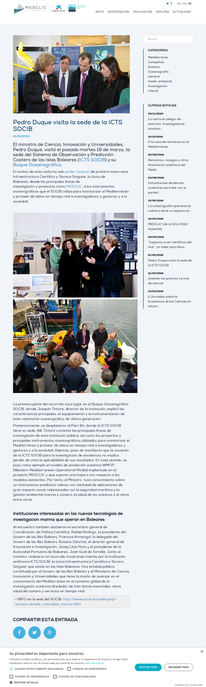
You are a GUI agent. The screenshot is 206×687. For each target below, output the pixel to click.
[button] (70, 682)
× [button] (201, 651)
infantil (153, 91)
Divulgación (142, 11)
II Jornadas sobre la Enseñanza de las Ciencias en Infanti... (169, 301)
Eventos (154, 67)
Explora (162, 11)
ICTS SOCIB (92, 160)
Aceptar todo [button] (148, 667)
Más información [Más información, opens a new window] (94, 663)
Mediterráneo (158, 57)
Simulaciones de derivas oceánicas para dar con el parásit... (167, 187)
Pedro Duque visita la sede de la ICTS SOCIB (67, 126)
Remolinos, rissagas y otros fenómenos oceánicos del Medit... (168, 165)
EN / (180, 3)
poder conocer (77, 172)
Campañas (156, 62)
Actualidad (182, 11)
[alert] (103, 667)
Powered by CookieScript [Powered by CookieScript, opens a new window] (189, 685)
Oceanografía (158, 72)
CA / (185, 3)
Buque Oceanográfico (37, 165)
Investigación (118, 11)
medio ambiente (160, 81)
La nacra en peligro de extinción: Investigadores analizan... (166, 124)
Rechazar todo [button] (178, 667)
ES (189, 3)
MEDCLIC (74, 186)
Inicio (100, 11)
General (154, 76)
